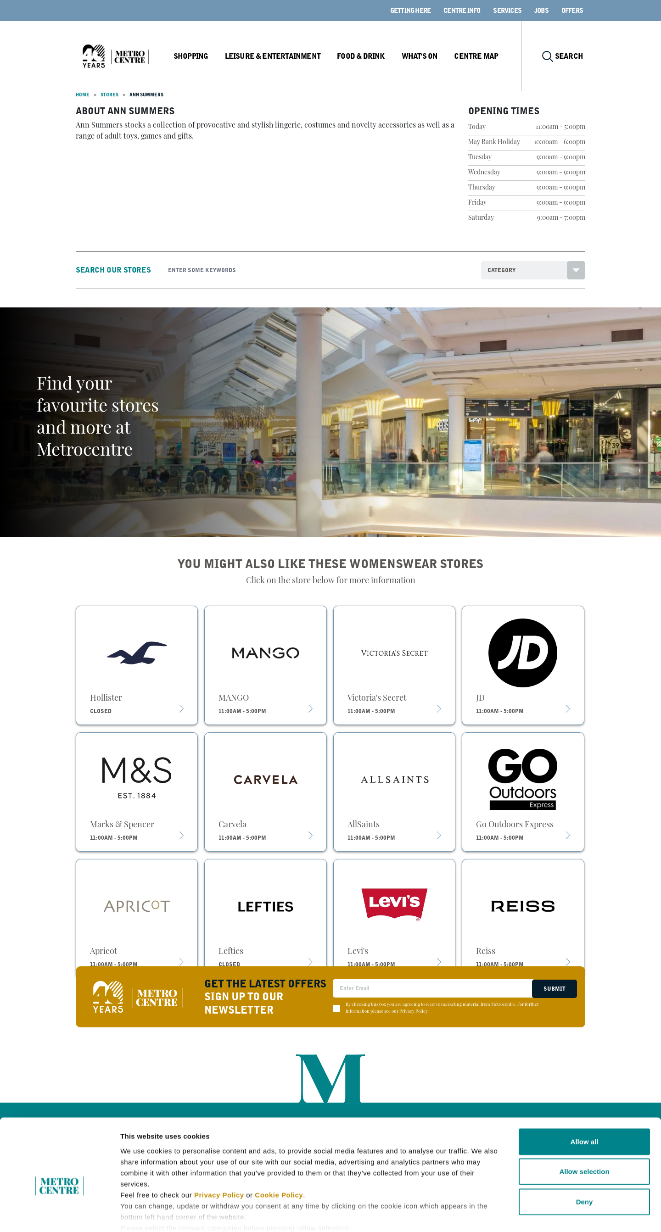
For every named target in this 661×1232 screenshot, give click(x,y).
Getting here (410, 10)
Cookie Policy (279, 1145)
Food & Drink (367, 56)
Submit (554, 988)
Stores (109, 95)
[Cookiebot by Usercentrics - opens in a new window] (59, 1214)
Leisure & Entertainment (280, 56)
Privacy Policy (219, 1145)
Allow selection (584, 1122)
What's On (424, 56)
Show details (481, 1214)
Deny (584, 1152)
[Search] (318, 270)
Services (507, 10)
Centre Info (461, 10)
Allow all (585, 1092)
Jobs (541, 10)
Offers (572, 10)
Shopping (199, 56)
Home (83, 95)
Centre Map (480, 56)
